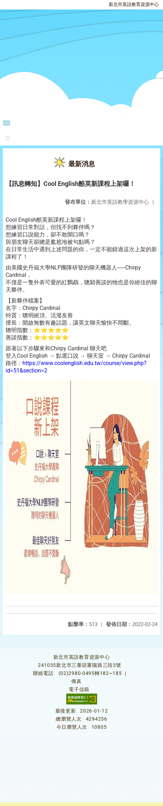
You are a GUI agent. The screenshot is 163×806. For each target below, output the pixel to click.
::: (8, 138)
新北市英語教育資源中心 (134, 4)
